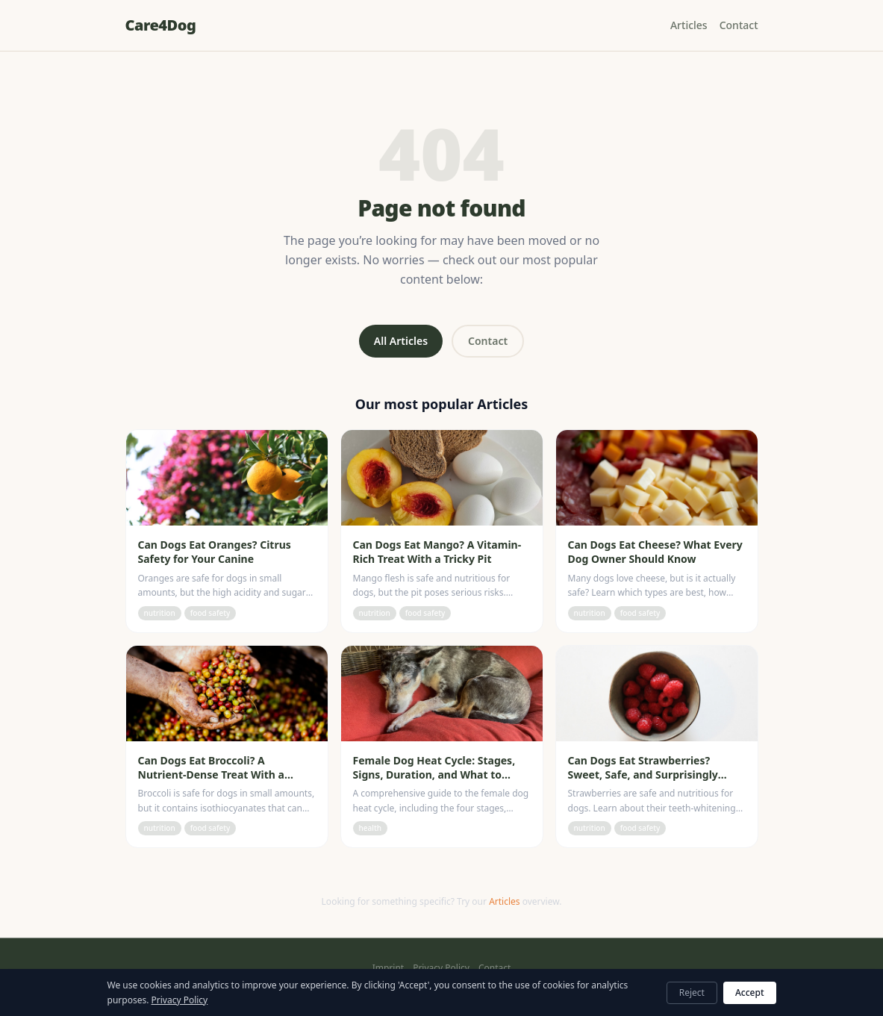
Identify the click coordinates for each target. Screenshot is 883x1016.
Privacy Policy (441, 968)
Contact (739, 25)
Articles (689, 25)
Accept (749, 992)
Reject (692, 992)
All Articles (401, 341)
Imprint (388, 968)
